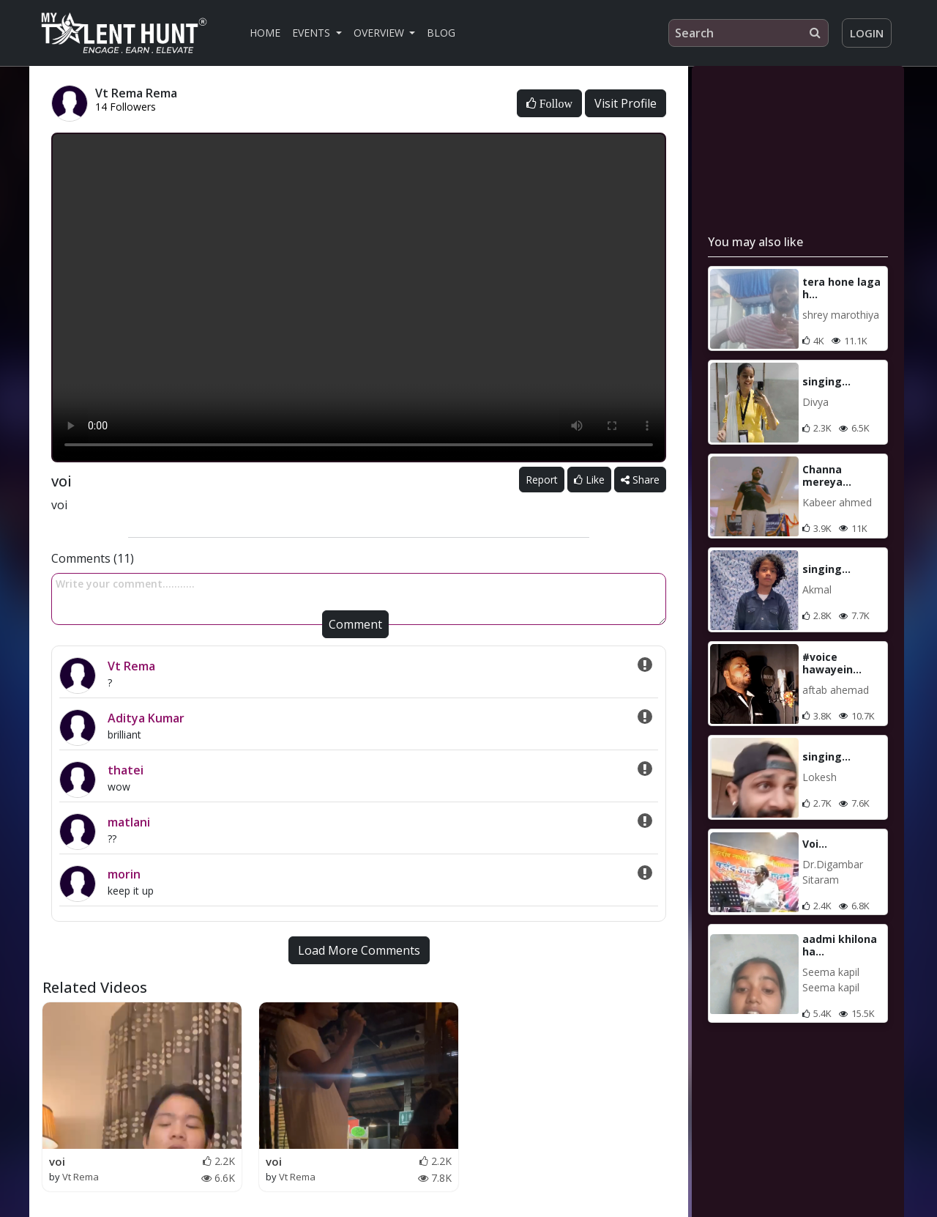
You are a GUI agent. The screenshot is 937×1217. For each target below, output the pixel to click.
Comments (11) (92, 558)
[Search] (748, 33)
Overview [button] (380, 33)
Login (867, 33)
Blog (441, 33)
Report (542, 480)
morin (124, 874)
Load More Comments (359, 950)
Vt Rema (131, 666)
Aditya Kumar (146, 718)
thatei (125, 770)
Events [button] (312, 33)
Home (265, 33)
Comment (355, 624)
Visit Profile (625, 103)
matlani (129, 822)
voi (57, 1161)
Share (640, 480)
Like (589, 480)
